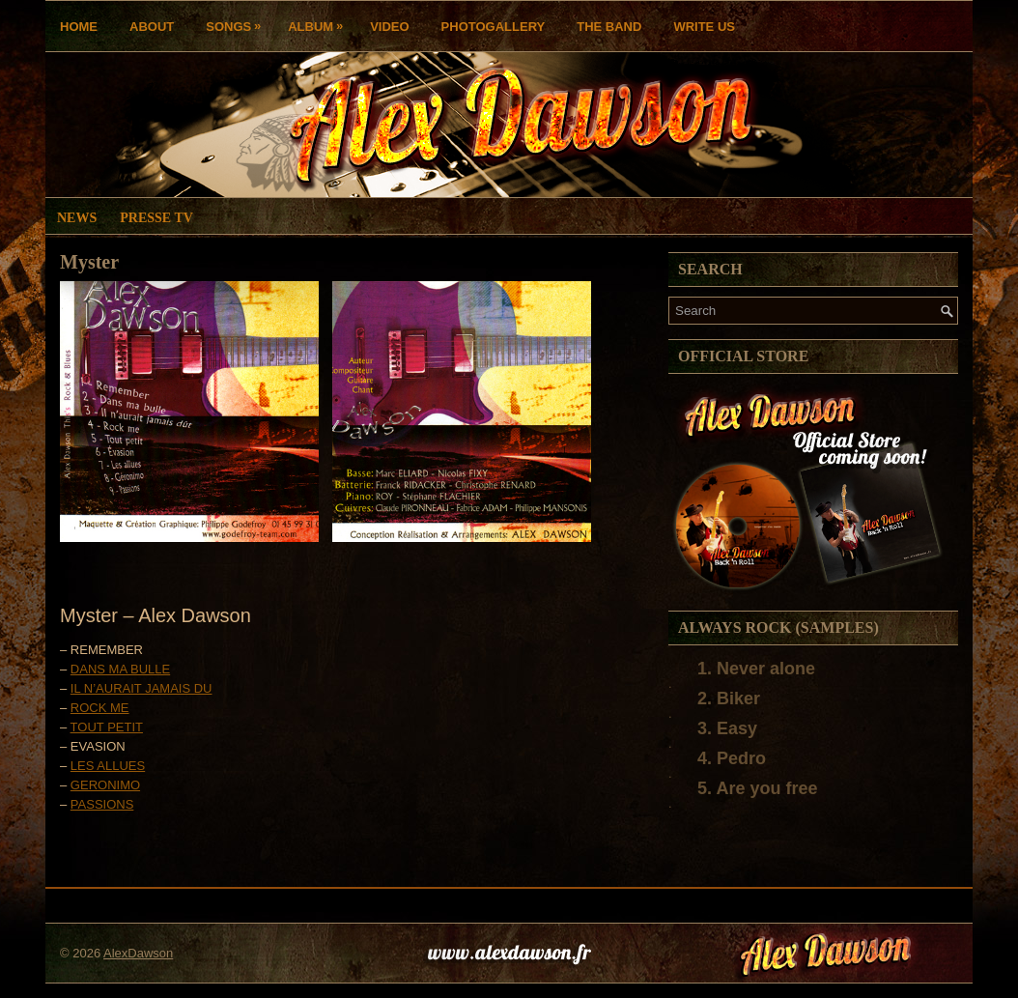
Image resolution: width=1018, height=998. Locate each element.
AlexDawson (138, 953)
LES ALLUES (108, 765)
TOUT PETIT (107, 727)
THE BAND (609, 26)
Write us (704, 26)
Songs (238, 22)
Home (79, 26)
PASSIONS (102, 804)
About (151, 26)
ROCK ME (100, 707)
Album (320, 22)
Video (389, 26)
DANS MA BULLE (120, 669)
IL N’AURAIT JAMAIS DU (141, 688)
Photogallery (493, 26)
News (77, 218)
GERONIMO (105, 785)
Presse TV (156, 218)
